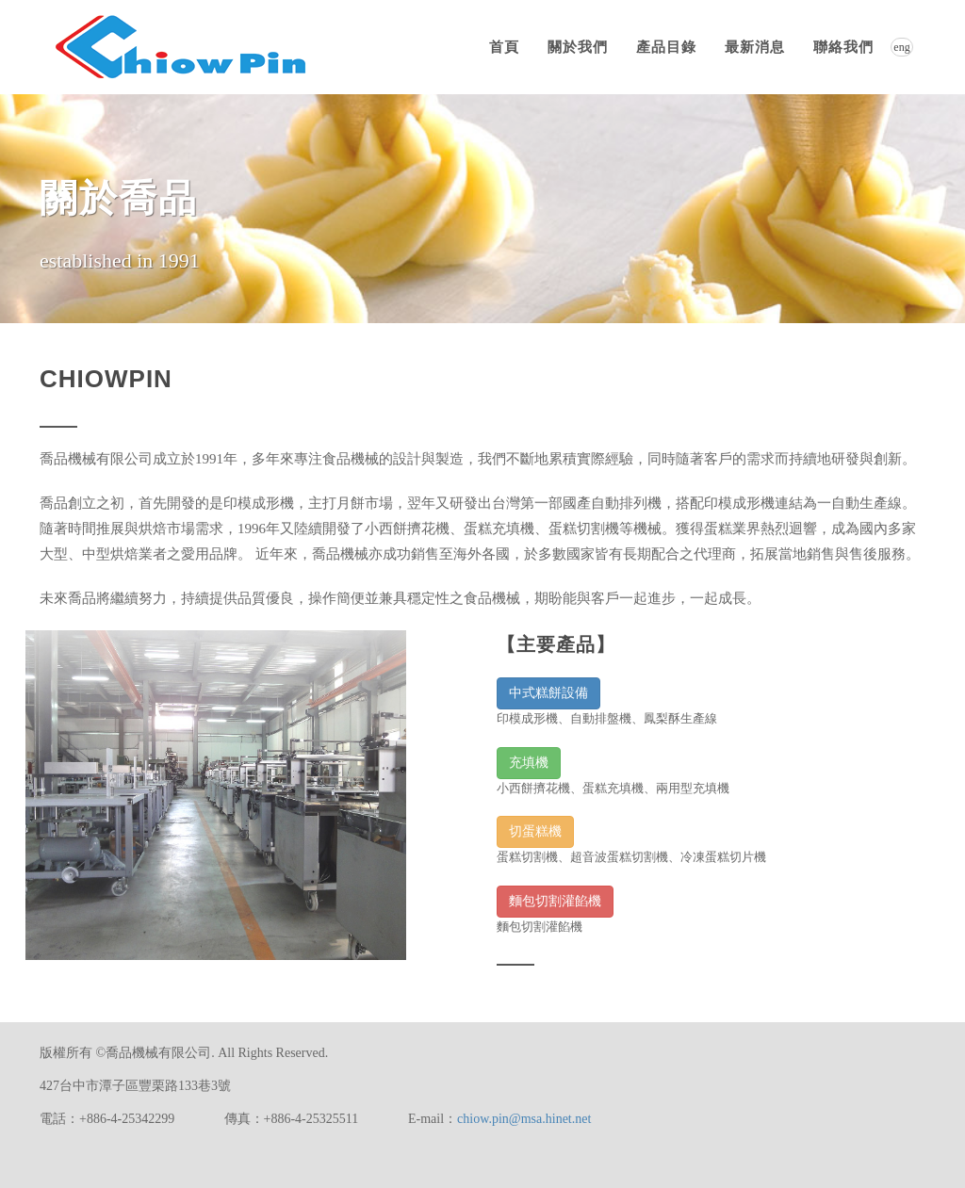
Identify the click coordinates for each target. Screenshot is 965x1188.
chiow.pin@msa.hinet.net (524, 1119)
